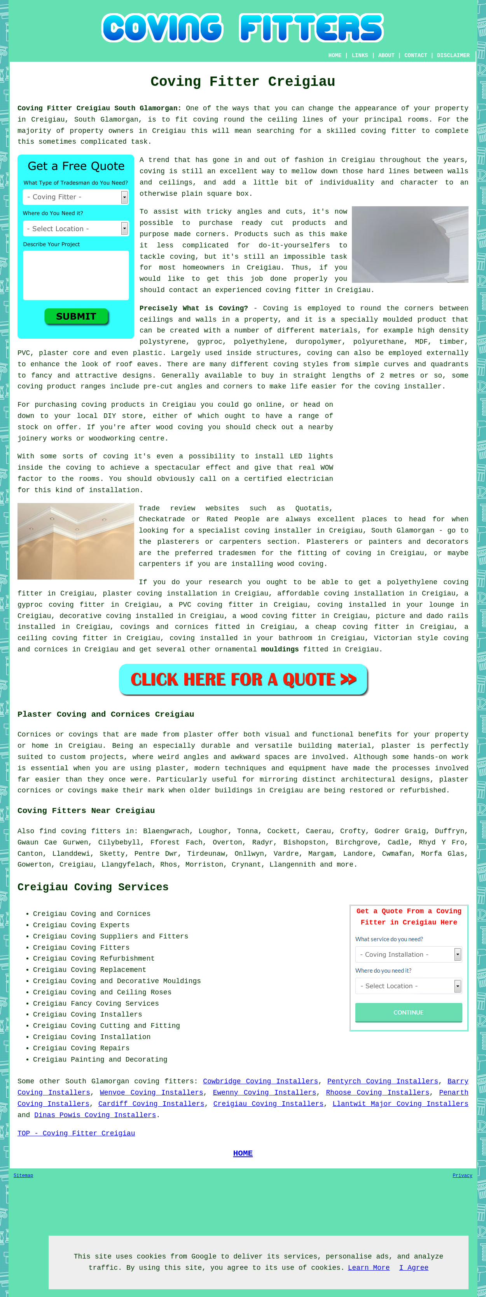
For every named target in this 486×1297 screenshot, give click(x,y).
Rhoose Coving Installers (378, 1093)
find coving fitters (80, 831)
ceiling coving (47, 638)
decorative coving (95, 616)
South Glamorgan (97, 1081)
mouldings (280, 649)
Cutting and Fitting (140, 1026)
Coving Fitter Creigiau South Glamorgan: (99, 108)
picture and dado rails (422, 616)
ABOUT (386, 55)
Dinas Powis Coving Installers (95, 1115)
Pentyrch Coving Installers (382, 1081)
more (345, 865)
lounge (441, 605)
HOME (335, 55)
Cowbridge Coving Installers (260, 1081)
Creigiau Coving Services (93, 887)
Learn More (369, 1268)
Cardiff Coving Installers (151, 1104)
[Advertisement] (403, 453)
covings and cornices (164, 627)
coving (78, 468)
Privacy (462, 1176)
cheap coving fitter (357, 627)
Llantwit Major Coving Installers (400, 1104)
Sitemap (23, 1176)
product (432, 320)
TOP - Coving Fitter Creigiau (76, 1133)
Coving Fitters (100, 948)
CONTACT (415, 55)
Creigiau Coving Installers (268, 1104)
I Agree (414, 1268)
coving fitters (164, 1081)
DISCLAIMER (453, 55)
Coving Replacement (108, 970)
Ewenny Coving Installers (264, 1093)
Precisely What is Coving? (194, 308)
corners (419, 308)
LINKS (360, 55)
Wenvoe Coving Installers (151, 1093)
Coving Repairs (100, 1048)
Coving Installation (110, 1037)
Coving (275, 308)
